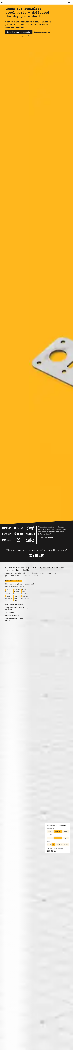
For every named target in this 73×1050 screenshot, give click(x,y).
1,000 (61, 844)
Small (50, 838)
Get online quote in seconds (19, 32)
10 (50, 844)
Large (65, 838)
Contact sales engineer (42, 32)
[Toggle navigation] (69, 2)
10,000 (66, 844)
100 (53, 844)
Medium (58, 838)
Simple (50, 831)
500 (57, 844)
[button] (17, 581)
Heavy (65, 831)
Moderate (58, 831)
